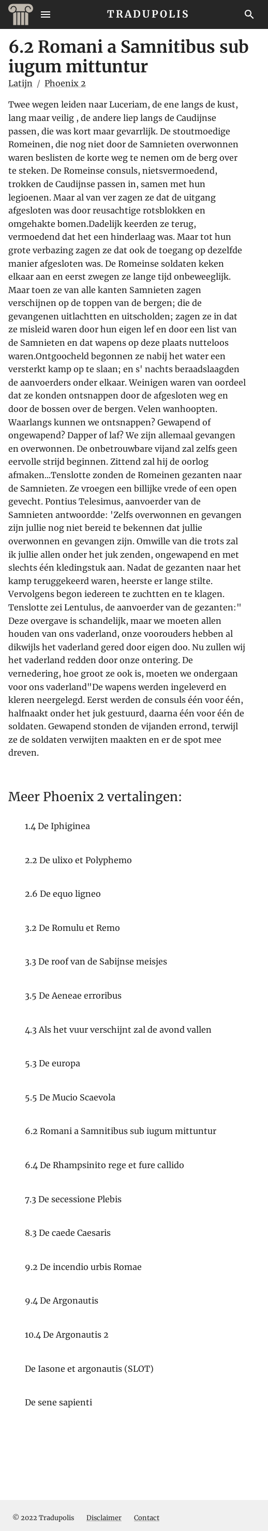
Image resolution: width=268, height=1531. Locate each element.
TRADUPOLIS (148, 14)
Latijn (20, 83)
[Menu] (45, 14)
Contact (146, 1517)
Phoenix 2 (65, 83)
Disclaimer (104, 1517)
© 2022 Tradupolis (43, 1517)
